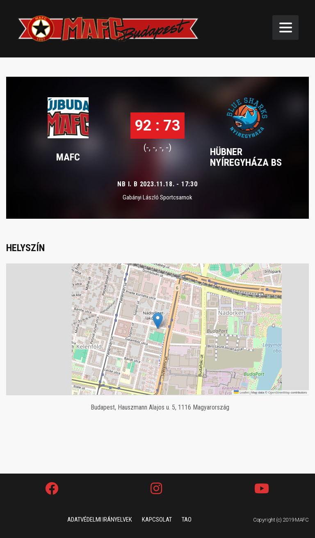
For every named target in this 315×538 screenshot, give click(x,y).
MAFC (68, 157)
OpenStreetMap (279, 392)
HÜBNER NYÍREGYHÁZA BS (246, 157)
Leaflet (241, 392)
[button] (158, 320)
